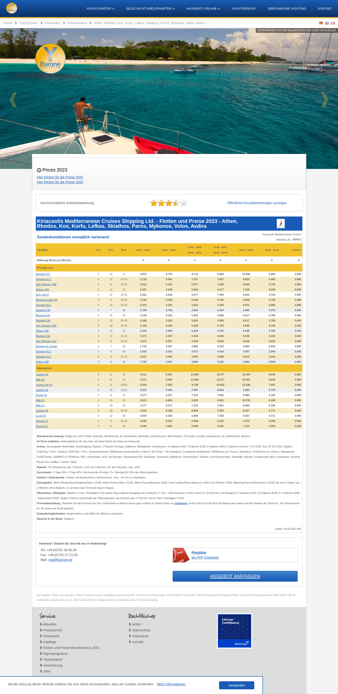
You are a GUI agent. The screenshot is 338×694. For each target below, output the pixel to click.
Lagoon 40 (42, 410)
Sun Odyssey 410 (46, 341)
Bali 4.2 (40, 400)
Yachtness (180, 503)
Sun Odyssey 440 (46, 325)
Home (8, 23)
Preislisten (52, 23)
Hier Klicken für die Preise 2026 (60, 182)
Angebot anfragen (235, 576)
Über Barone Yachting (287, 8)
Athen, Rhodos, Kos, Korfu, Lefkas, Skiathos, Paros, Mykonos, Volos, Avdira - (150, 23)
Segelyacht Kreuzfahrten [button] (150, 8)
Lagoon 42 (42, 390)
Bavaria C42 (43, 336)
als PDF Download (205, 555)
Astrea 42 (41, 395)
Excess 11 (42, 420)
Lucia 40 (41, 415)
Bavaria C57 (43, 274)
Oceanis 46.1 (43, 305)
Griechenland (77, 23)
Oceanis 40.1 (43, 356)
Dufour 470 (42, 289)
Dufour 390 (42, 361)
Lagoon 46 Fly (44, 384)
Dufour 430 (42, 330)
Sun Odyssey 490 (46, 284)
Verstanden (236, 685)
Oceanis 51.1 (43, 279)
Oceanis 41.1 (43, 351)
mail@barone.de (60, 560)
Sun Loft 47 (42, 294)
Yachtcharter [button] (100, 8)
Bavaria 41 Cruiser (46, 346)
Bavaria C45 (43, 310)
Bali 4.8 (40, 379)
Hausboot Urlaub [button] (203, 8)
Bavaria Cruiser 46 (46, 299)
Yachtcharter (28, 23)
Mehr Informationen (171, 684)
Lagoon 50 (42, 374)
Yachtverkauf (244, 8)
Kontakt (325, 8)
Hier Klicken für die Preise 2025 (60, 177)
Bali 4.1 (40, 405)
